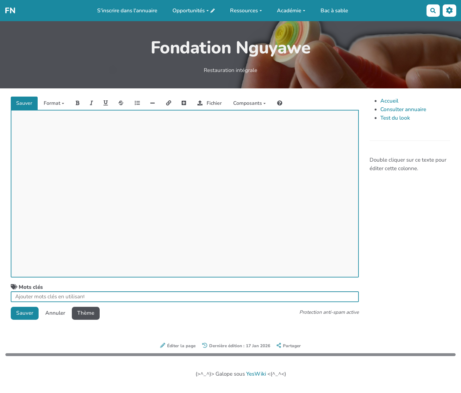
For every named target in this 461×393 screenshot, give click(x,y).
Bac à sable (334, 10)
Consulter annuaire (403, 109)
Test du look (395, 118)
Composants (249, 103)
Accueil (389, 100)
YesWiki (256, 374)
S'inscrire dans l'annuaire (127, 10)
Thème (85, 313)
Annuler (55, 313)
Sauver (24, 103)
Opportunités (190, 10)
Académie (291, 10)
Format (54, 103)
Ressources (246, 10)
